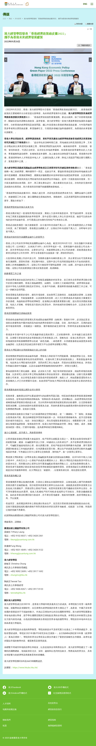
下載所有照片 (85, 45)
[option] (48, 77)
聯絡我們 (7, 720)
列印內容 (79, 24)
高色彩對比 (53, 703)
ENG (85, 4)
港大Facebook (12, 687)
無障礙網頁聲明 (55, 725)
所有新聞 (18, 19)
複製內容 (90, 24)
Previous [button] (5, 59)
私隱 (5, 725)
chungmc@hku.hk (19, 575)
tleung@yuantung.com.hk (22, 539)
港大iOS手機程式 (58, 687)
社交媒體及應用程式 (59, 693)
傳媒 (10, 19)
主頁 (4, 19)
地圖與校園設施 (9, 709)
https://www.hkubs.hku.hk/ (25, 667)
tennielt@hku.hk (18, 593)
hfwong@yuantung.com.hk (23, 553)
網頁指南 (52, 720)
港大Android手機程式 (15, 693)
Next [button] (90, 59)
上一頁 (89, 29)
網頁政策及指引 (55, 709)
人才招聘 (7, 703)
